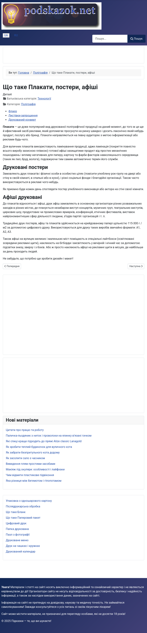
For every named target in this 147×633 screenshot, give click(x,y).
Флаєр (12, 111)
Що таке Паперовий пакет (23, 517)
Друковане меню (17, 540)
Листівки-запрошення (23, 115)
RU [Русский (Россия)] (16, 35)
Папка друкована (17, 529)
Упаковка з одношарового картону (29, 500)
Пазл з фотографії (17, 534)
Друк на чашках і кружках (23, 546)
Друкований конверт (22, 119)
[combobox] (110, 39)
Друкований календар (20, 551)
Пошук (136, 38)
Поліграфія (28, 104)
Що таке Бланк (16, 512)
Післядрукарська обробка (23, 506)
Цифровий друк (16, 523)
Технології (44, 98)
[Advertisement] (47, 55)
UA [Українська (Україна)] (6, 35)
